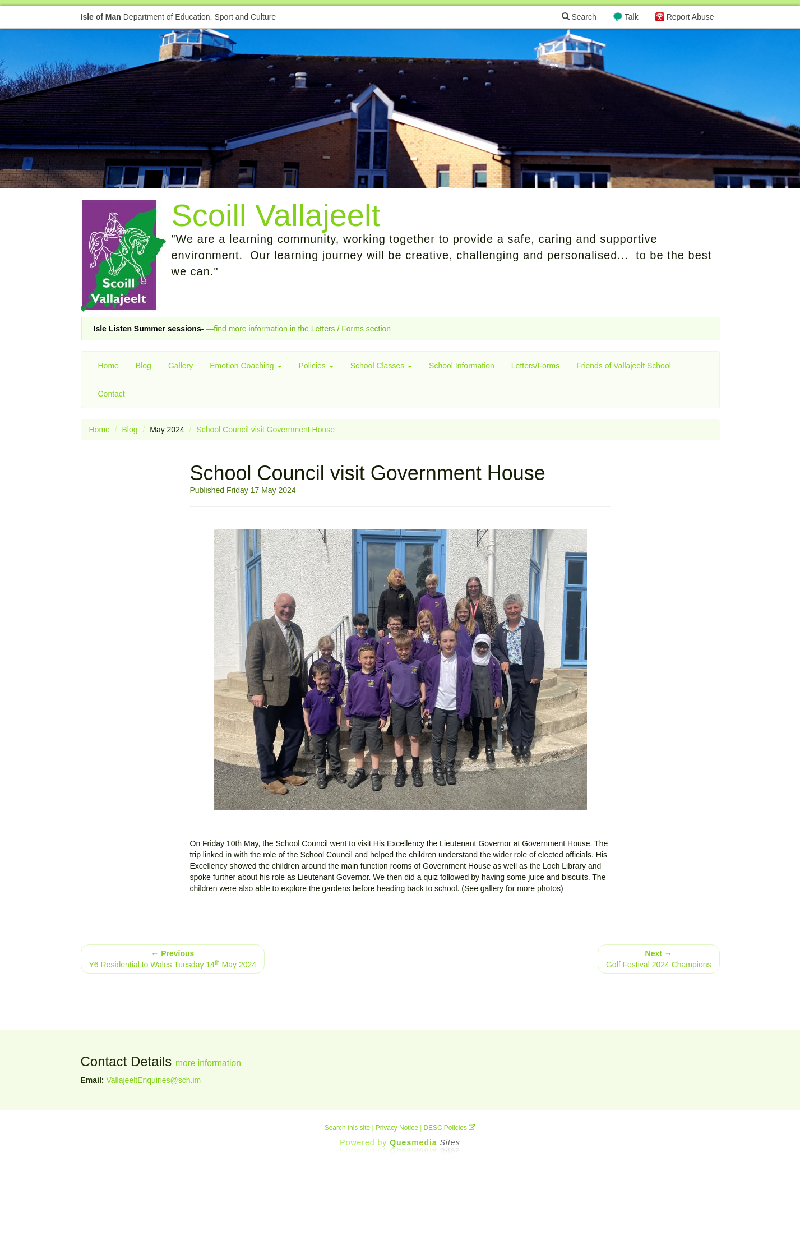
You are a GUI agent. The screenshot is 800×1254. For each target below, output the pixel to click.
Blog (143, 365)
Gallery (180, 365)
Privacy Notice (397, 1128)
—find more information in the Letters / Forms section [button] (242, 328)
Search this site (347, 1128)
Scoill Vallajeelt (276, 215)
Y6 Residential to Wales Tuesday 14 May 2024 (173, 959)
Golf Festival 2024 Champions (658, 959)
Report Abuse (690, 16)
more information (208, 1063)
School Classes (381, 365)
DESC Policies (450, 1128)
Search (579, 16)
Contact (111, 393)
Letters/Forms (535, 365)
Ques (425, 1142)
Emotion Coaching (245, 365)
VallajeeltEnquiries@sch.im (153, 1080)
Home (108, 365)
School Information (461, 365)
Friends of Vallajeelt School (623, 365)
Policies (316, 365)
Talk (632, 16)
